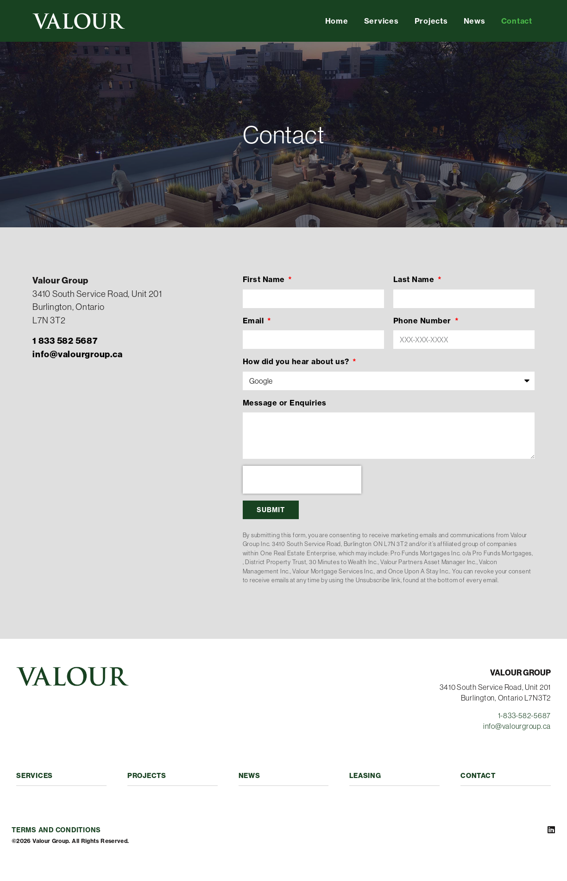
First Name (265, 279)
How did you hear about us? (297, 361)
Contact (516, 21)
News (474, 21)
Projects (431, 21)
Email (254, 320)
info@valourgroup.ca (517, 726)
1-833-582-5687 (524, 715)
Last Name (414, 279)
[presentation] (302, 480)
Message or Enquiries (285, 402)
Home (336, 21)
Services (381, 21)
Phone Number (423, 320)
